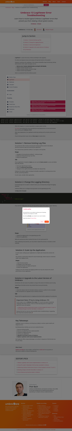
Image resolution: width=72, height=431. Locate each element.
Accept (46, 221)
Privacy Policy (33, 218)
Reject (42, 221)
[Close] (48, 209)
